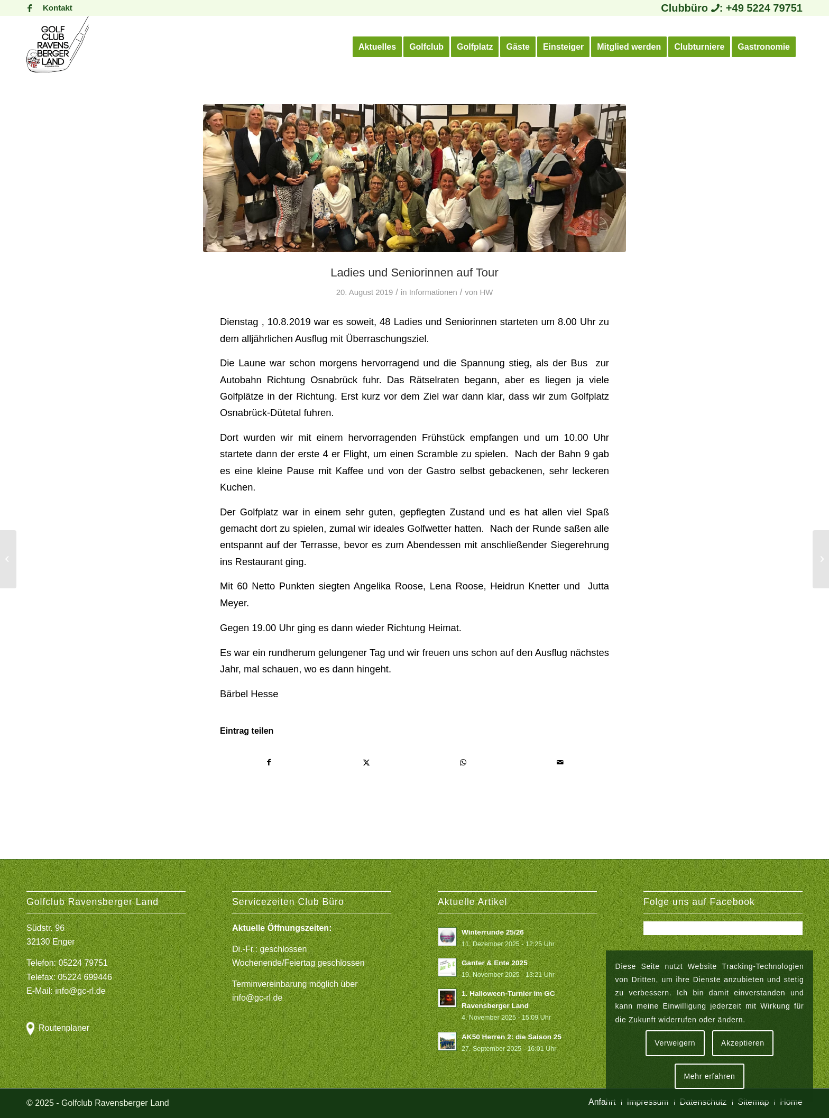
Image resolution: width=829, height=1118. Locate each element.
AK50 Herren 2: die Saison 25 (511, 1037)
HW (486, 292)
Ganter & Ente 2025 (495, 963)
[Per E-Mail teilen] (560, 762)
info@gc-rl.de (80, 990)
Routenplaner (64, 1027)
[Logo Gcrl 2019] (57, 47)
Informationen (433, 292)
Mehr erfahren (709, 1076)
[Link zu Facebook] (30, 8)
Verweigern (675, 1043)
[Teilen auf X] (366, 762)
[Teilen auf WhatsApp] (463, 762)
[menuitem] (55, 8)
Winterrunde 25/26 (493, 932)
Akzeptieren (742, 1043)
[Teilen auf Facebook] (269, 762)
